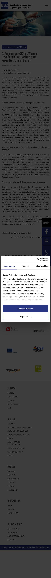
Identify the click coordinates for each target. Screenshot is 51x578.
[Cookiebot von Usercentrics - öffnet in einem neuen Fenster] (37, 259)
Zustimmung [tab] (9, 266)
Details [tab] (25, 266)
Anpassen (26, 317)
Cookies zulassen (25, 309)
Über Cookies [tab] (42, 266)
